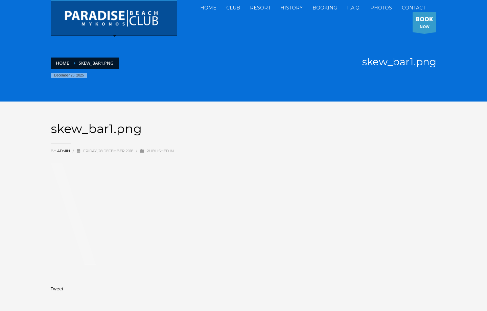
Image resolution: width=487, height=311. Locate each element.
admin (64, 151)
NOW (424, 23)
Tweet (57, 289)
